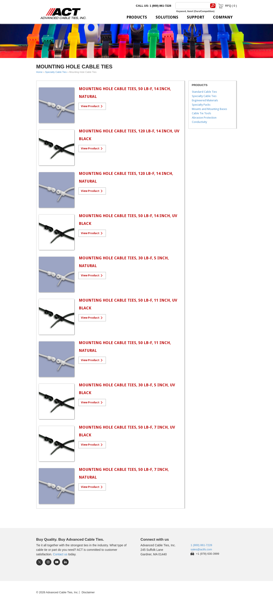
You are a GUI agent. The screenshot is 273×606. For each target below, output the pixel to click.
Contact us (60, 554)
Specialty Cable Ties (56, 72)
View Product (90, 106)
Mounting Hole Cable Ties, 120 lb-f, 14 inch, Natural (126, 177)
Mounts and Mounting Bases (209, 109)
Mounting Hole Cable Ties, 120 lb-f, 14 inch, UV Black (129, 135)
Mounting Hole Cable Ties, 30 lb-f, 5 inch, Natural (124, 262)
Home (39, 72)
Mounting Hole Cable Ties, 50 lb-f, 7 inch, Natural (124, 473)
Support (195, 17)
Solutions (167, 17)
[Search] (192, 5)
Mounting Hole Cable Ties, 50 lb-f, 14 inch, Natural (125, 92)
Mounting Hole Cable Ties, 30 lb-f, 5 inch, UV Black (127, 389)
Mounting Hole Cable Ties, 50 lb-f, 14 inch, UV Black (128, 219)
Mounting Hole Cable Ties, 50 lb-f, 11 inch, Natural (125, 346)
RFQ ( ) (227, 5)
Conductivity (199, 122)
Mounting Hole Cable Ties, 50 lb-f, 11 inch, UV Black (128, 304)
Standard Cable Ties (204, 91)
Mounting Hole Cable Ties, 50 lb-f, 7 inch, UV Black (127, 431)
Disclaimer (88, 592)
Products (136, 17)
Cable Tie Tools (201, 113)
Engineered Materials (205, 100)
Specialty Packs (201, 104)
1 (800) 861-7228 (201, 545)
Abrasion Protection (204, 117)
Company (223, 17)
